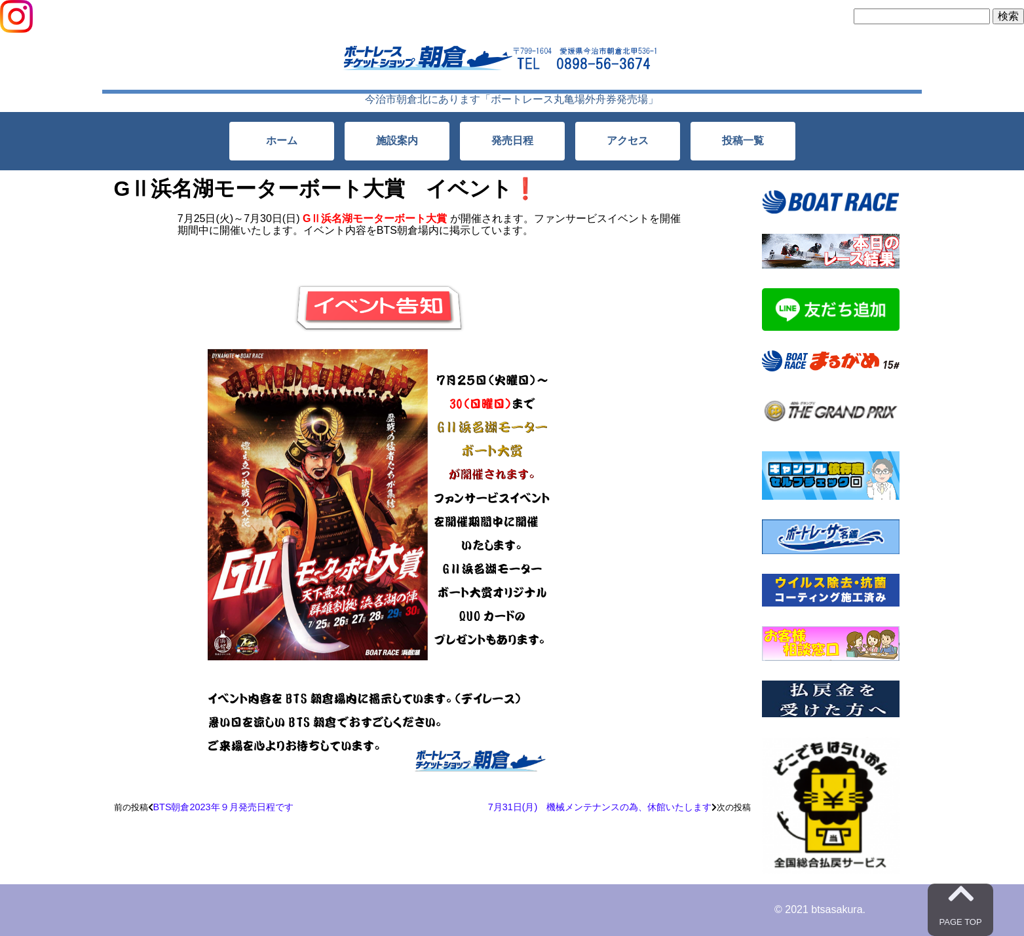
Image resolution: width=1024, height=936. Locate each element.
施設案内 (397, 140)
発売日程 (512, 140)
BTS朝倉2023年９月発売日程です (223, 807)
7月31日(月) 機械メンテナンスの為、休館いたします (600, 807)
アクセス (628, 140)
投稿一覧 (743, 140)
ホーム (281, 140)
